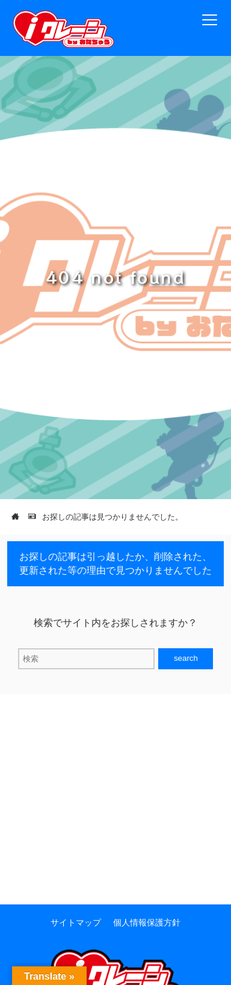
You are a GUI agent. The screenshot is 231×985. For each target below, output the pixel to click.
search (186, 658)
